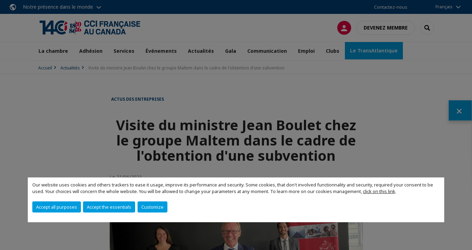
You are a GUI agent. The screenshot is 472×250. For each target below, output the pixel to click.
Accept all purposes (56, 207)
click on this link (379, 191)
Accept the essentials (109, 207)
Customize (152, 207)
